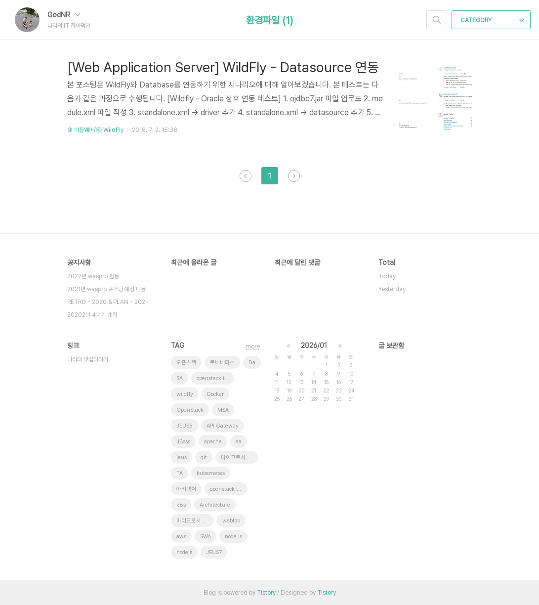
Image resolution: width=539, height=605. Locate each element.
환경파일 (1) (269, 20)
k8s (181, 505)
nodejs (184, 552)
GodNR (63, 15)
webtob (231, 521)
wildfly (184, 394)
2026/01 (314, 345)
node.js (233, 536)
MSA (223, 410)
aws (181, 536)
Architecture (215, 505)
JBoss (183, 441)
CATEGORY (492, 20)
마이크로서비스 (193, 521)
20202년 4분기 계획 (92, 314)
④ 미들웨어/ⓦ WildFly (95, 130)
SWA (205, 536)
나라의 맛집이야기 (87, 359)
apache (213, 441)
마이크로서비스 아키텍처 (239, 457)
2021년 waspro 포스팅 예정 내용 (106, 289)
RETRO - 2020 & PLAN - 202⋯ (108, 302)
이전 (245, 176)
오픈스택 (186, 362)
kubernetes (211, 473)
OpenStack (190, 410)
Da (252, 362)
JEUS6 (184, 426)
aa (239, 441)
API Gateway (223, 426)
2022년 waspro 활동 (93, 276)
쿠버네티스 (222, 362)
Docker (215, 394)
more (253, 346)
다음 (294, 176)
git (204, 457)
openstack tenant (229, 489)
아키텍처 (186, 489)
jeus (181, 457)
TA (179, 473)
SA (179, 378)
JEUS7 (214, 552)
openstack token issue (215, 378)
